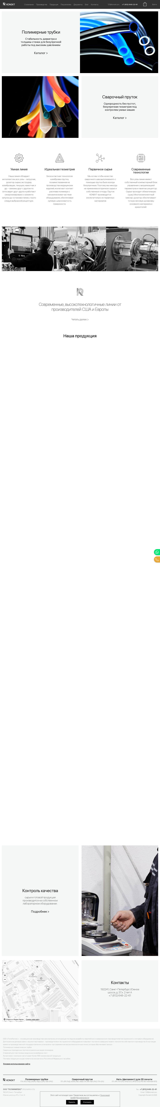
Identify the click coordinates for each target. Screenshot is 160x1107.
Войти (154, 4)
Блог (86, 4)
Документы (78, 4)
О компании (29, 4)
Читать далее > (80, 319)
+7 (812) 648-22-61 (130, 4)
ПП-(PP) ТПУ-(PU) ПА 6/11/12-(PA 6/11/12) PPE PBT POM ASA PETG (134, 1080)
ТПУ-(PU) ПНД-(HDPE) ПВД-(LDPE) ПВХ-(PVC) (36, 1080)
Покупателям (66, 4)
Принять (72, 1102)
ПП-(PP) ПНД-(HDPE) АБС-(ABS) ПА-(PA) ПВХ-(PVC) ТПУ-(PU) (82, 1080)
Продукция (54, 4)
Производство (41, 4)
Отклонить (87, 1102)
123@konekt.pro (113, 4)
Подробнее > (40, 911)
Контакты (94, 4)
